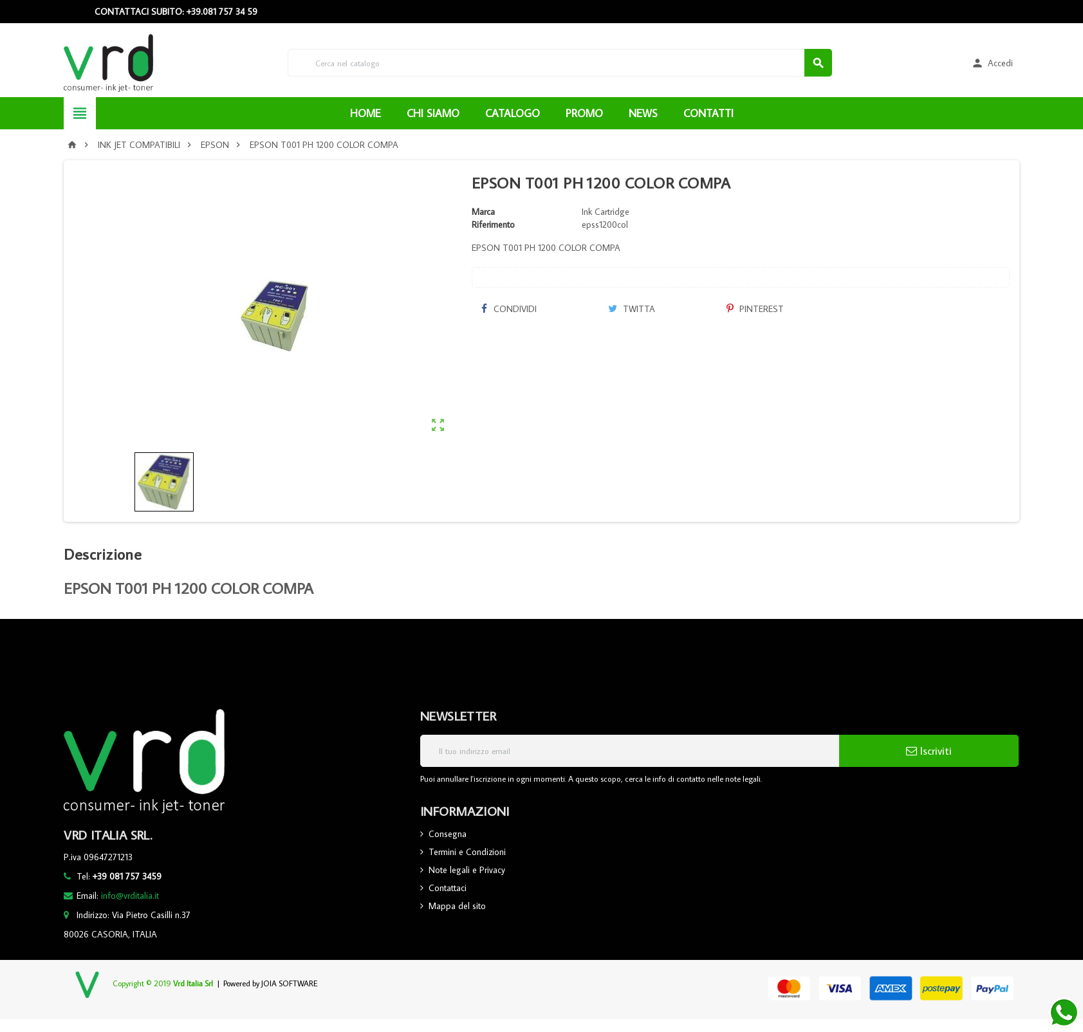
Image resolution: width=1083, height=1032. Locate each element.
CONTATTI (708, 113)
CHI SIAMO (433, 113)
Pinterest (755, 309)
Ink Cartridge (605, 211)
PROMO (584, 113)
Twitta (631, 309)
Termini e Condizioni (467, 852)
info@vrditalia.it (130, 895)
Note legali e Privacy (467, 870)
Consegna (448, 834)
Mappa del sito (457, 906)
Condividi (509, 309)
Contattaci (448, 888)
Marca (483, 211)
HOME (365, 113)
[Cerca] (560, 63)
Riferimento (493, 224)
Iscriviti (929, 751)
